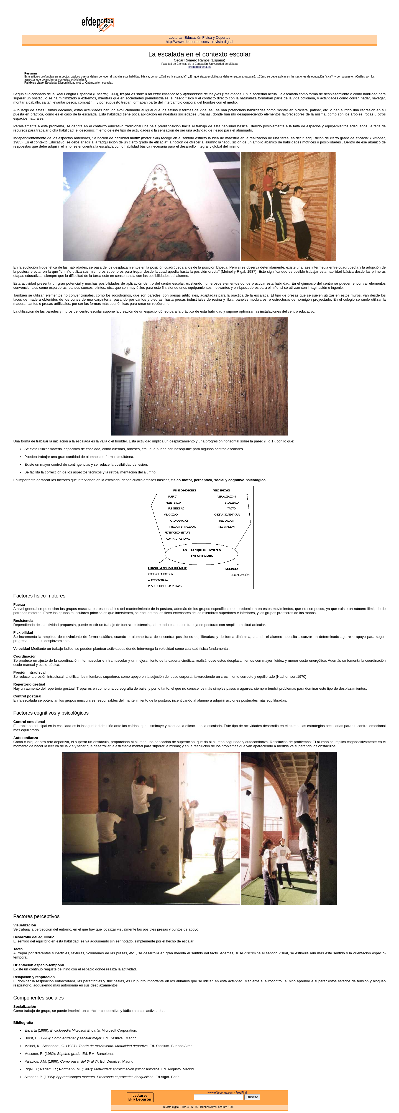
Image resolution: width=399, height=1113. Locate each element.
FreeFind (241, 1092)
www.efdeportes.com (220, 1092)
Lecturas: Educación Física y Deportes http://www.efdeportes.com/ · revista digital (199, 39)
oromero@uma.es (199, 66)
